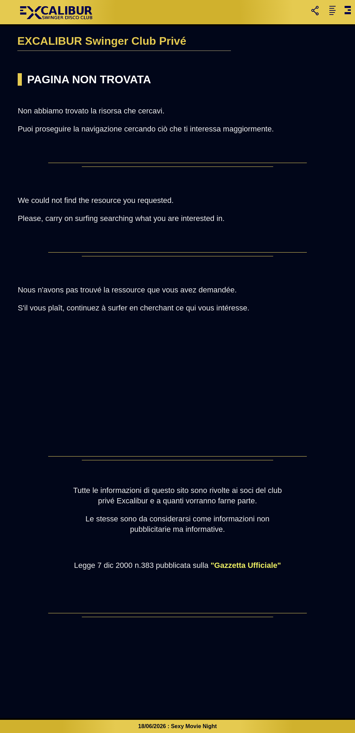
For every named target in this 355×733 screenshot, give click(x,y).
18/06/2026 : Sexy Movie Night (177, 726)
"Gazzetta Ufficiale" (245, 565)
